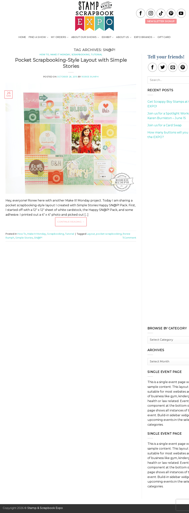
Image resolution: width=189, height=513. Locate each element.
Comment (129, 237)
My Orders (60, 37)
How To (44, 54)
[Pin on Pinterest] (183, 67)
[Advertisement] (73, 255)
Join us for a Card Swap (164, 125)
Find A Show (38, 37)
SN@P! (38, 237)
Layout (91, 233)
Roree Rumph (90, 76)
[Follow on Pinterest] (171, 13)
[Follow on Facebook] (140, 13)
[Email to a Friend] (172, 67)
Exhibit (108, 37)
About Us (123, 37)
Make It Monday (60, 54)
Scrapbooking (80, 54)
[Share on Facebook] (152, 67)
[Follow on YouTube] (181, 13)
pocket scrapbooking (109, 233)
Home (22, 37)
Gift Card (164, 37)
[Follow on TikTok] (161, 13)
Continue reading (71, 221)
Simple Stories (24, 237)
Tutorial (96, 54)
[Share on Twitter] (162, 67)
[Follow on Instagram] (150, 13)
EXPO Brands (144, 37)
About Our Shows (85, 37)
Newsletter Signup (161, 21)
